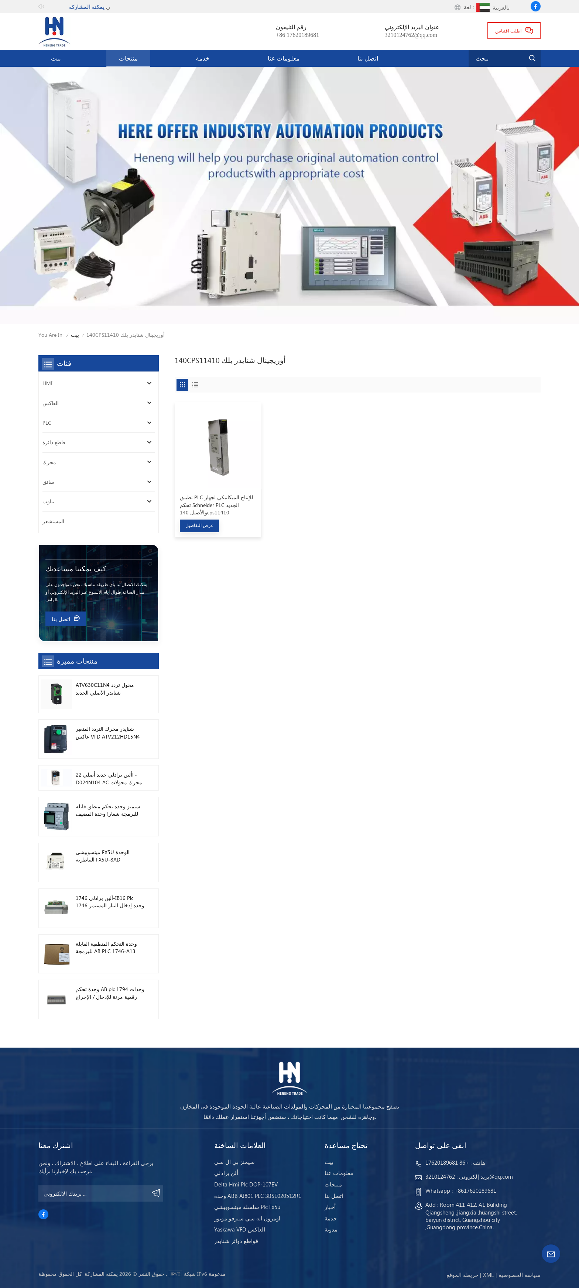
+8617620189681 (475, 1190)
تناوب (48, 501)
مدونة (331, 1229)
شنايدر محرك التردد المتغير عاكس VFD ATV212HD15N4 (108, 732)
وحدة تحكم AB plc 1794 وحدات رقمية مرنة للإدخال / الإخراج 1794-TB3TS (110, 993)
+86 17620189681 (297, 35)
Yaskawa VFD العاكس (239, 1229)
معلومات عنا (283, 58)
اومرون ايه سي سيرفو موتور (247, 1218)
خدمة (203, 58)
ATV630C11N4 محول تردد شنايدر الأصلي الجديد (105, 688)
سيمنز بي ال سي (234, 1162)
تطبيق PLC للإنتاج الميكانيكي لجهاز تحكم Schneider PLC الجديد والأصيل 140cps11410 (216, 505)
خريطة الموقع (462, 1274)
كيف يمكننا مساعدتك (75, 568)
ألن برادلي (226, 1173)
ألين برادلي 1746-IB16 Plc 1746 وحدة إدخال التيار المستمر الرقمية (110, 902)
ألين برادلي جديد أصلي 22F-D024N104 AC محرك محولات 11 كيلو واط (109, 778)
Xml (488, 1274)
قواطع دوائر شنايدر (236, 1241)
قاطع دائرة (53, 442)
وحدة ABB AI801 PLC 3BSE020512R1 (257, 1196)
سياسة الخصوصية (520, 1274)
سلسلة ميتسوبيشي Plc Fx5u (247, 1207)
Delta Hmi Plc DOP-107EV (246, 1184)
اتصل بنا (367, 58)
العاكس (50, 403)
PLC (46, 422)
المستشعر (53, 521)
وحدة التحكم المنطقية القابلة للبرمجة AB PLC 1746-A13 (106, 947)
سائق (48, 481)
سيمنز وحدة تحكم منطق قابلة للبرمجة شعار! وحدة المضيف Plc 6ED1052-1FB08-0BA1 (108, 810)
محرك (49, 462)
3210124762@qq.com (411, 35)
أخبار (330, 1207)
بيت (56, 58)
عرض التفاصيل (199, 525)
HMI (47, 383)
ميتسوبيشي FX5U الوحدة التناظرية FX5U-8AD (103, 856)
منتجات (128, 58)
